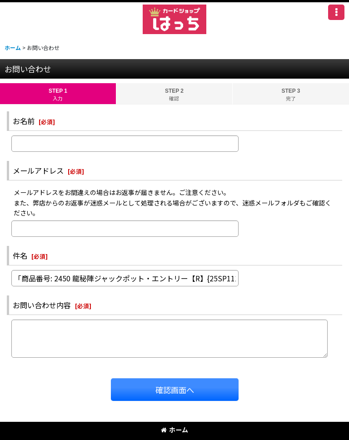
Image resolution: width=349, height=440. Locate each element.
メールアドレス (38, 170)
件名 (20, 255)
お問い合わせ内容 (42, 305)
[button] (336, 12)
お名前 (24, 120)
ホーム (174, 429)
